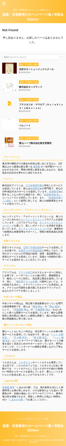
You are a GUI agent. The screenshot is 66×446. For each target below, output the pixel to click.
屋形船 (36, 166)
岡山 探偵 (54, 306)
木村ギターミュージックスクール (36, 69)
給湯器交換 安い (52, 194)
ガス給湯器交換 (33, 185)
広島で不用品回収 (32, 247)
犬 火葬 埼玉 (20, 337)
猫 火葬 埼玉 (40, 337)
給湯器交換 (36, 188)
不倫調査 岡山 (42, 309)
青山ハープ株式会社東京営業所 (35, 143)
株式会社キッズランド (30, 87)
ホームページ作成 (24, 419)
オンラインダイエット (32, 219)
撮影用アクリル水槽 (26, 281)
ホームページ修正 (42, 419)
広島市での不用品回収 (30, 250)
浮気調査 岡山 (21, 309)
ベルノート (25, 125)
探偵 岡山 (37, 306)
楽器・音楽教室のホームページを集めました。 (33, 436)
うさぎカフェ (25, 362)
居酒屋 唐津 (8, 387)
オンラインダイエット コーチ (34, 228)
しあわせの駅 (16, 399)
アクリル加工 (25, 272)
